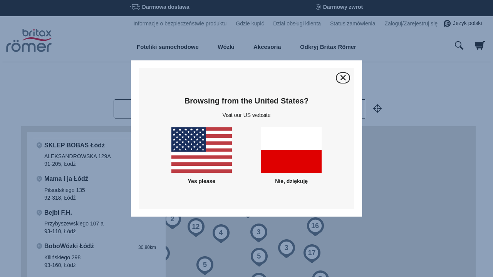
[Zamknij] (343, 78)
